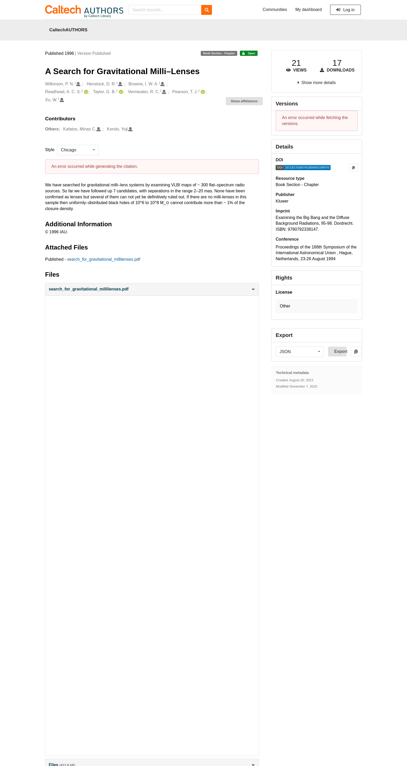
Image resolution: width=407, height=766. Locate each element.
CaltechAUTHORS (68, 29)
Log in (345, 10)
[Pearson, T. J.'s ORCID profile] (202, 92)
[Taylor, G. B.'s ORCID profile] (120, 92)
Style (49, 149)
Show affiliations (244, 101)
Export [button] (340, 351)
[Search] (206, 10)
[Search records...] (165, 10)
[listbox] (78, 150)
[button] (152, 289)
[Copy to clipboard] (353, 168)
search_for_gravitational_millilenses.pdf (103, 259)
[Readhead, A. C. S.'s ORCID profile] (85, 92)
